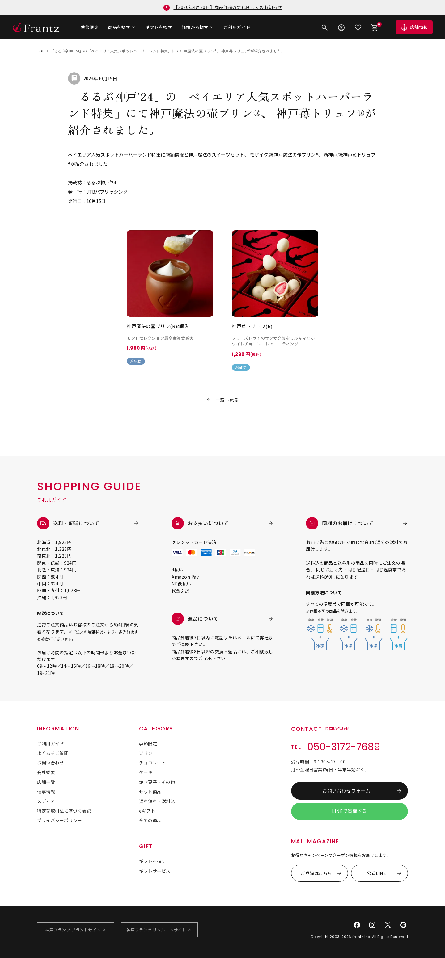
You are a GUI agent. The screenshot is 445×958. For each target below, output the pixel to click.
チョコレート (152, 762)
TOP (41, 50)
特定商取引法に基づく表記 (64, 811)
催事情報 (46, 792)
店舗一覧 (46, 782)
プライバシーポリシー (59, 820)
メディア (46, 801)
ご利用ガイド (236, 27)
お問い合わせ (50, 762)
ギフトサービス (155, 871)
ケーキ (146, 772)
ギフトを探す (158, 27)
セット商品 (150, 792)
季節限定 (90, 27)
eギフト (147, 811)
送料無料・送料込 (157, 801)
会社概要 (46, 772)
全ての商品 (150, 820)
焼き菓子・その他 (157, 782)
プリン (146, 753)
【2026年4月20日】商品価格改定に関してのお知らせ (227, 7)
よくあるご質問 (53, 753)
